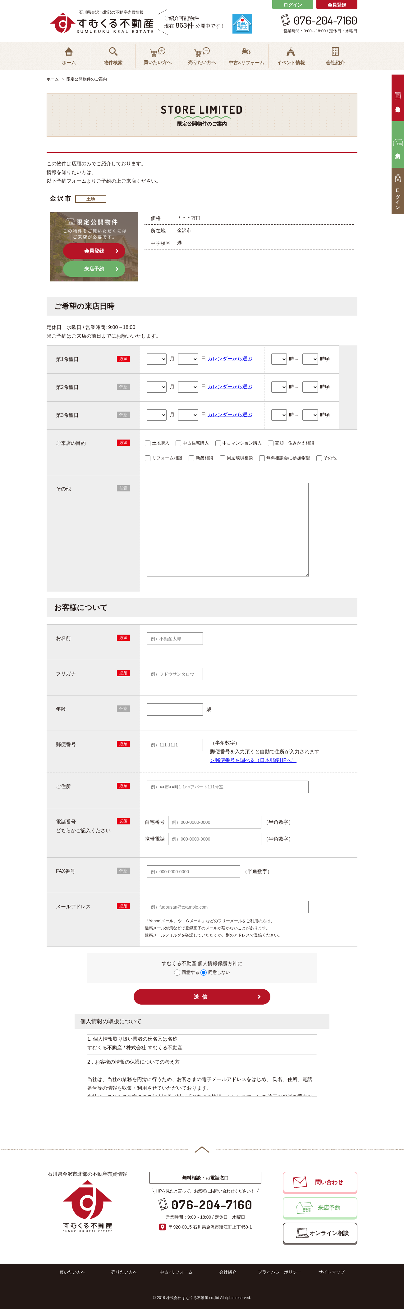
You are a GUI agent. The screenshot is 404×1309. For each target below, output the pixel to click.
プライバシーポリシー (279, 1272)
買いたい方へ (72, 1272)
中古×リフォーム (176, 1272)
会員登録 (337, 4)
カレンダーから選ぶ (230, 358)
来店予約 (94, 268)
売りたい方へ (124, 1272)
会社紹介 (227, 1272)
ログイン (292, 4)
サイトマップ (332, 1272)
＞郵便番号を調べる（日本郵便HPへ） (253, 760)
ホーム (53, 79)
